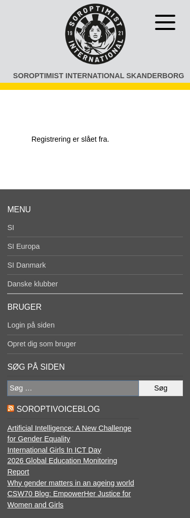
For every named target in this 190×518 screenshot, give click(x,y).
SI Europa (23, 246)
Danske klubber (32, 284)
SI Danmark (26, 265)
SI (10, 227)
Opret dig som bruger (41, 344)
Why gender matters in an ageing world (70, 483)
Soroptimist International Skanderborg (98, 76)
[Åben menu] (165, 22)
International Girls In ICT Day (54, 450)
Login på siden (31, 325)
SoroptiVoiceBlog (58, 409)
